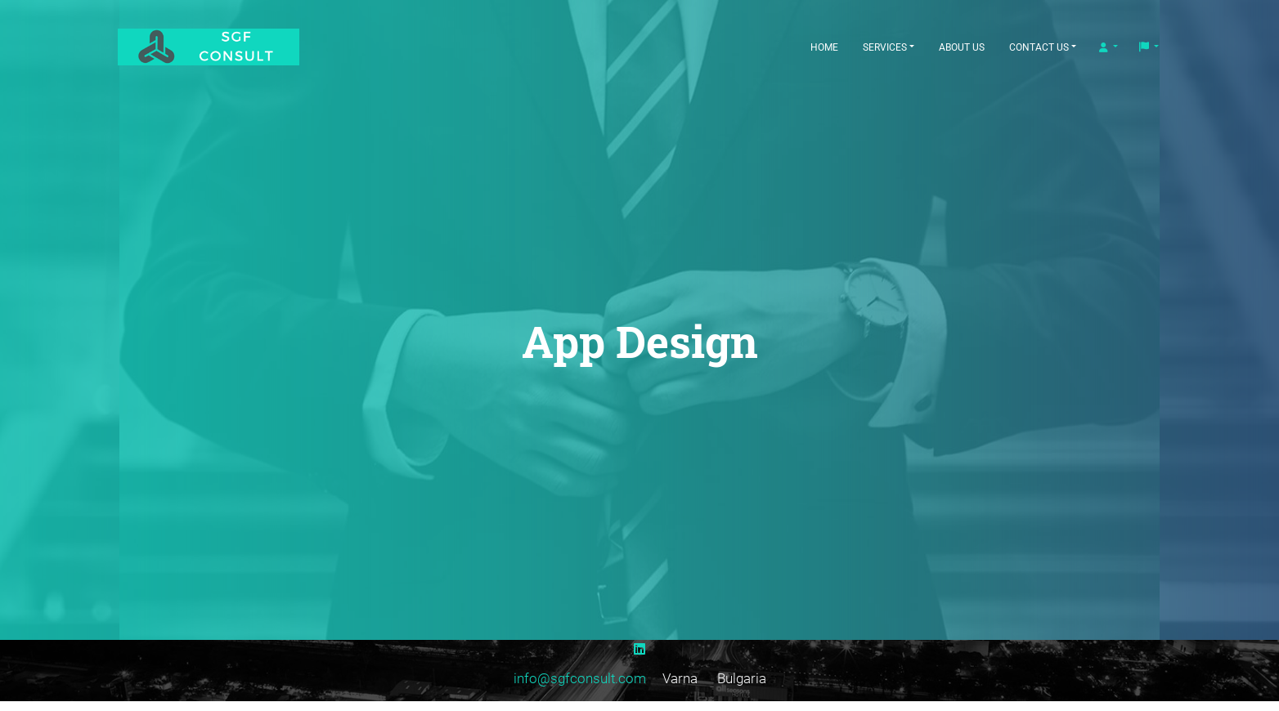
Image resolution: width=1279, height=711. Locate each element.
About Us (962, 47)
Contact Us (1039, 47)
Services (885, 47)
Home (824, 47)
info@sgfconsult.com (580, 678)
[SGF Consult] (228, 47)
